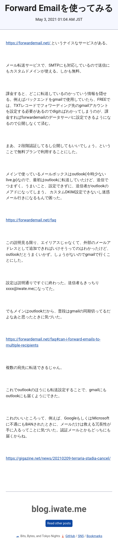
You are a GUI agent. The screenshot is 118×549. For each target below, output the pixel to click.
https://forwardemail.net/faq (31, 220)
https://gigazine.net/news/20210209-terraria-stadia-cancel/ (58, 458)
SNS (81, 536)
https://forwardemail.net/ (28, 43)
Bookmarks (94, 536)
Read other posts (59, 523)
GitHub (70, 536)
